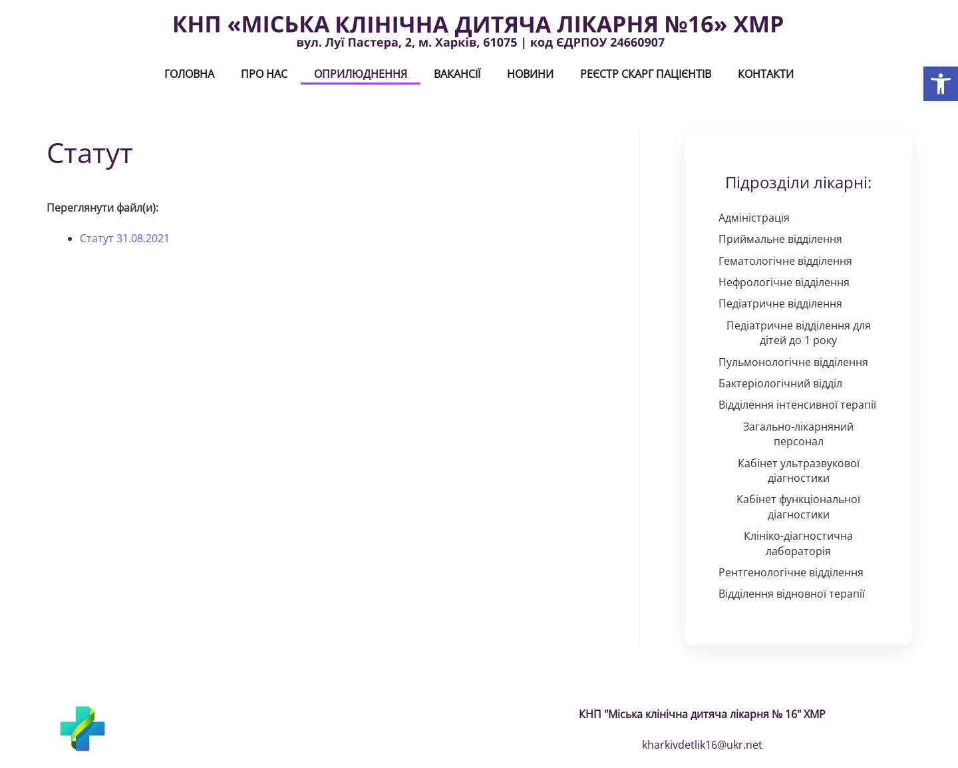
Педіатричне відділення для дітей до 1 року (798, 332)
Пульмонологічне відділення (793, 362)
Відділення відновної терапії (791, 593)
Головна (189, 74)
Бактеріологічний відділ (780, 383)
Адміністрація (754, 217)
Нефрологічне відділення (784, 282)
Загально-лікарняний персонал (798, 434)
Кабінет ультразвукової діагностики (799, 470)
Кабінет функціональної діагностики (798, 506)
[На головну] (479, 32)
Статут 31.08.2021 (125, 238)
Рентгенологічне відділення (791, 572)
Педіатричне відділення (780, 303)
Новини (530, 74)
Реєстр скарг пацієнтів (645, 74)
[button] (940, 84)
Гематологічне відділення (785, 261)
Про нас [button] (264, 74)
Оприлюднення (360, 74)
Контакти (766, 74)
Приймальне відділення (780, 239)
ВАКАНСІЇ (457, 74)
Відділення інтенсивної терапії (797, 404)
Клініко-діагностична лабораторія (798, 543)
